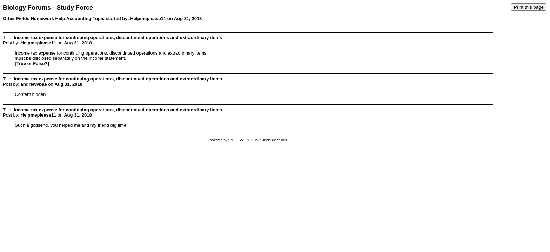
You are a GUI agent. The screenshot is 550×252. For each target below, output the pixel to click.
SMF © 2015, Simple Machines (263, 140)
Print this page (529, 7)
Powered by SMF (222, 140)
